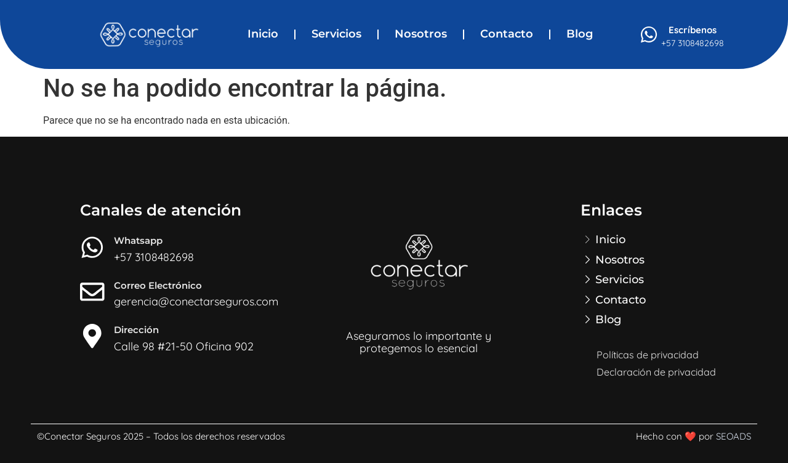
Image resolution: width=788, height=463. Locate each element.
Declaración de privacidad (656, 372)
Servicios (336, 34)
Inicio (262, 34)
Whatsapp (138, 240)
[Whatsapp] (92, 247)
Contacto (506, 34)
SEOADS (733, 436)
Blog (579, 34)
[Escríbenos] (649, 34)
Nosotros (421, 34)
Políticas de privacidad (648, 354)
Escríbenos (693, 30)
